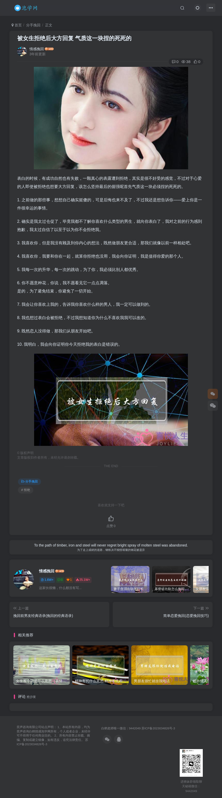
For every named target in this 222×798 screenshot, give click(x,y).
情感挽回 (36, 49)
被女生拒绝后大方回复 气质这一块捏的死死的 (74, 38)
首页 (17, 25)
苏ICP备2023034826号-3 (158, 728)
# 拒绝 (25, 490)
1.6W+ (47, 580)
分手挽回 (33, 25)
